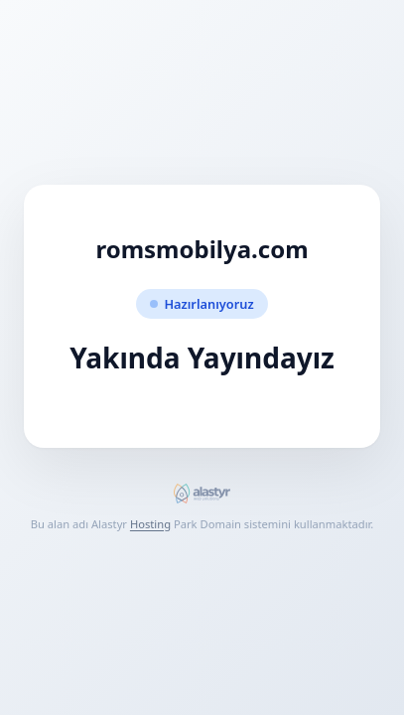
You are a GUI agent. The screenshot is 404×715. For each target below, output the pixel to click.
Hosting (150, 523)
